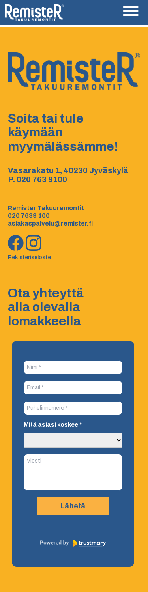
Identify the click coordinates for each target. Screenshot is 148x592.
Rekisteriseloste (29, 257)
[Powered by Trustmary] (73, 543)
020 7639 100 (29, 215)
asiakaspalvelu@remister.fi (50, 223)
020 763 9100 (42, 179)
